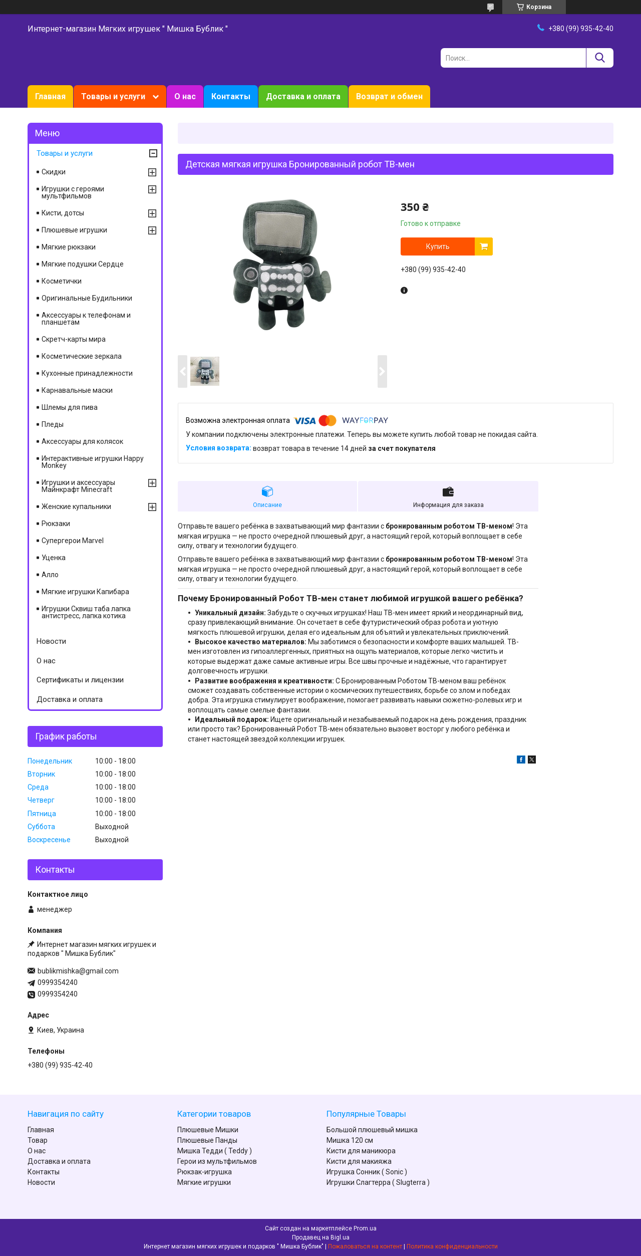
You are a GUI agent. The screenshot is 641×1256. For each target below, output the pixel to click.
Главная (50, 96)
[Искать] (599, 58)
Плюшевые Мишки (207, 1130)
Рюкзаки (56, 524)
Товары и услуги (113, 96)
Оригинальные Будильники (87, 298)
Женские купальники (76, 507)
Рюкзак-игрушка (204, 1172)
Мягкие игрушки (204, 1182)
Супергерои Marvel (73, 541)
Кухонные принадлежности (87, 373)
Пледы (53, 424)
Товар (38, 1140)
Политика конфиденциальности (452, 1246)
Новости (51, 641)
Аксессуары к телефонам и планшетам (86, 318)
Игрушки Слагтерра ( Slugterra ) (378, 1182)
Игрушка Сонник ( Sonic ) (367, 1172)
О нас (185, 96)
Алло (50, 575)
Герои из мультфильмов (217, 1161)
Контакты (230, 96)
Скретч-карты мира (74, 339)
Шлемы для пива (70, 407)
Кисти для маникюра (361, 1151)
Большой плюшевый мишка (372, 1130)
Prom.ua (365, 1228)
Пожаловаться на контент (365, 1246)
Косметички (62, 281)
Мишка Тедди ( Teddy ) (214, 1151)
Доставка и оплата (303, 96)
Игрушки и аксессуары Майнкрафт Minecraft (78, 485)
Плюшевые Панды (207, 1140)
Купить (438, 246)
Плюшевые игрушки (74, 230)
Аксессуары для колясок (82, 441)
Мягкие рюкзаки (69, 247)
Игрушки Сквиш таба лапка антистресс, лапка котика (86, 612)
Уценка (54, 558)
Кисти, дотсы (63, 213)
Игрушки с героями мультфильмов (73, 192)
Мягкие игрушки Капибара (85, 592)
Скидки (54, 172)
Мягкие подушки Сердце (83, 264)
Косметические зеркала (82, 356)
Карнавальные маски (77, 390)
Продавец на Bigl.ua (321, 1237)
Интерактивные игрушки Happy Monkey (93, 461)
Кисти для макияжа (359, 1161)
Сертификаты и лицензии (80, 679)
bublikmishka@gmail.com (78, 971)
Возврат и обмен (389, 96)
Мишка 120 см (350, 1140)
